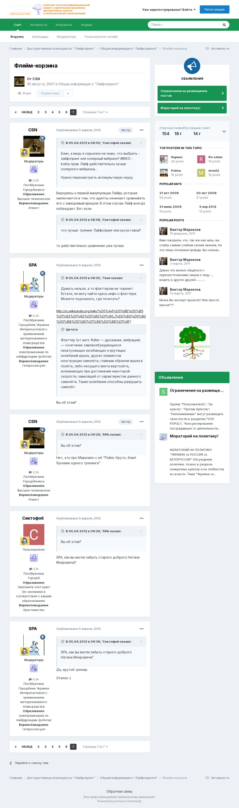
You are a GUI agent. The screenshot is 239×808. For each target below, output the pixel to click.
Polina (176, 170)
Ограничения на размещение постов (184, 93)
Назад (27, 112)
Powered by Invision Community (119, 801)
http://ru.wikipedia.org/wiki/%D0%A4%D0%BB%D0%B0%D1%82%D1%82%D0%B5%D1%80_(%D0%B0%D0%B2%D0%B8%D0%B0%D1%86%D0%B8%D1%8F (101, 316)
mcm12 (213, 170)
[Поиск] (173, 24)
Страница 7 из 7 (95, 112)
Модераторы (66, 36)
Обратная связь (119, 791)
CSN (36, 79)
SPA (33, 265)
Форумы (17, 36)
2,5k (34, 180)
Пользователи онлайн (101, 36)
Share (24, 93)
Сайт (18, 27)
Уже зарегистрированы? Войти (169, 9)
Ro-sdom (215, 157)
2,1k (34, 569)
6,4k (34, 315)
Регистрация (215, 9)
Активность (38, 25)
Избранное (64, 25)
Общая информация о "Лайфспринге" (88, 84)
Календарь (40, 36)
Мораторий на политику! (180, 108)
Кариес (177, 157)
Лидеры (86, 25)
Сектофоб (33, 518)
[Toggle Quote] (63, 143)
